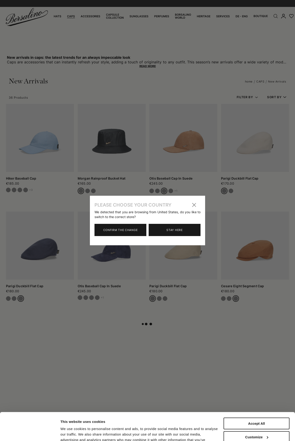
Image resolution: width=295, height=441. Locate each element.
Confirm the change (120, 230)
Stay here (174, 230)
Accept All (256, 397)
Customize (256, 411)
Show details (71, 432)
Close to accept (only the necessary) (256, 426)
